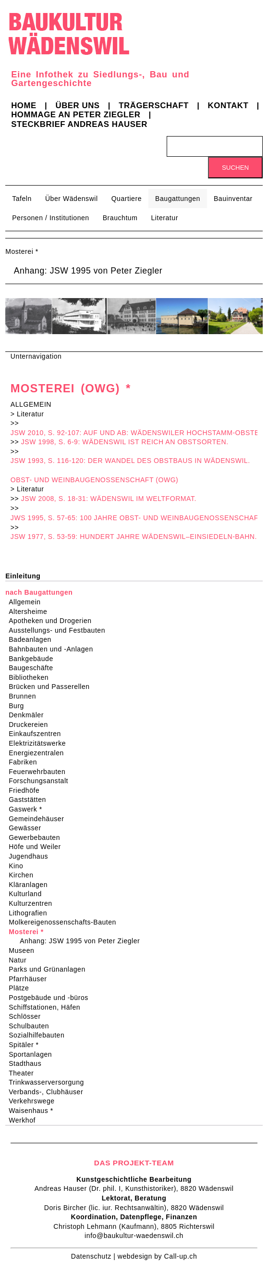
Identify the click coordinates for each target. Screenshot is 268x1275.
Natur (20, 960)
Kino (19, 866)
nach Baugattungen (39, 592)
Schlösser (28, 1016)
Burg (19, 706)
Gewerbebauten (37, 837)
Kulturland (28, 894)
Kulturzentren (33, 903)
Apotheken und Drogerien (53, 621)
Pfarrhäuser (31, 979)
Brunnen (25, 696)
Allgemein (28, 602)
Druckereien (31, 724)
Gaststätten (30, 799)
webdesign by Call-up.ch (157, 1256)
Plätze (22, 988)
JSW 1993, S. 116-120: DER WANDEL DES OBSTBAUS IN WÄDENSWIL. (130, 460)
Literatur (164, 218)
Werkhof (25, 1120)
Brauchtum (120, 218)
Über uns (77, 105)
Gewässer (28, 828)
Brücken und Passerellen (52, 686)
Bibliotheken (32, 677)
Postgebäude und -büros (51, 997)
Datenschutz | (94, 1256)
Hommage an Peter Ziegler (75, 114)
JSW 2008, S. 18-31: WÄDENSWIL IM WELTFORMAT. (108, 498)
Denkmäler (29, 715)
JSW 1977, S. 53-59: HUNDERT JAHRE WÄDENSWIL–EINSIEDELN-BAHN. (134, 536)
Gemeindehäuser (39, 819)
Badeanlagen (33, 639)
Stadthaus (28, 1063)
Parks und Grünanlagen (50, 969)
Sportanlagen (33, 1054)
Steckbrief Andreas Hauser (79, 124)
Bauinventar (233, 198)
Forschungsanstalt (41, 781)
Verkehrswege (34, 1101)
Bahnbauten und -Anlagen (54, 649)
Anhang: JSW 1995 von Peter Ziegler (88, 270)
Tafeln (22, 198)
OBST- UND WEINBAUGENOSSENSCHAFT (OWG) (94, 480)
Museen (24, 950)
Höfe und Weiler (38, 846)
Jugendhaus (31, 856)
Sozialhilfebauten (39, 1035)
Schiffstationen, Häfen (47, 1007)
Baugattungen (177, 198)
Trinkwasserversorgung (49, 1082)
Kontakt (228, 105)
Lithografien (31, 913)
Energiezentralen (39, 753)
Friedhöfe (27, 790)
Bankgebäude (34, 658)
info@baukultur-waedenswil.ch (134, 1235)
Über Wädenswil (71, 198)
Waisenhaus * (34, 1110)
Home (24, 105)
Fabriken (26, 762)
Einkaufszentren (38, 734)
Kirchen (24, 875)
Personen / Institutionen (50, 218)
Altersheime (31, 611)
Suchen (235, 167)
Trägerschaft (154, 105)
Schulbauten (32, 1026)
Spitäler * (26, 1045)
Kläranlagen (31, 884)
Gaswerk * (28, 809)
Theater (24, 1073)
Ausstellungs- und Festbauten (60, 630)
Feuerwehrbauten (40, 771)
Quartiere (126, 198)
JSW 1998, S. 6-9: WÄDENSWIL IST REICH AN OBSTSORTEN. (125, 442)
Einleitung (22, 576)
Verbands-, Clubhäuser (49, 1092)
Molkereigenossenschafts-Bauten (65, 922)
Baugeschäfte (34, 668)
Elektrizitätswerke (40, 743)
